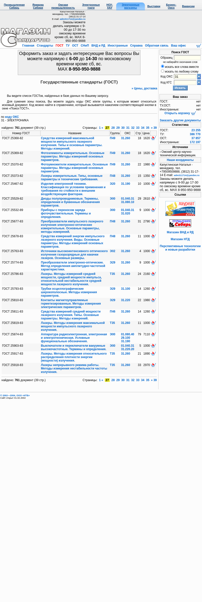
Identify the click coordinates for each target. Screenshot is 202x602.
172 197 (195, 142)
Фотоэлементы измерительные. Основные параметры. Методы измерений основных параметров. (73, 156)
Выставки (153, 6)
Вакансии (188, 6)
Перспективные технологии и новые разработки (180, 247)
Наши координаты (180, 160)
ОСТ (75, 45)
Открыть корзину (180, 113)
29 (117, 128)
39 (155, 128)
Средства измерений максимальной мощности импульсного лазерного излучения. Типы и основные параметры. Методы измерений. (71, 143)
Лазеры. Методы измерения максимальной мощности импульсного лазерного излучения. (73, 326)
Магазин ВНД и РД (180, 232)
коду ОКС (12, 117)
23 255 (196, 130)
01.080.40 (127, 334)
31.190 (125, 183)
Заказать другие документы (180, 120)
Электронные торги (91, 6)
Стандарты (45, 45)
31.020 (125, 213)
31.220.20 (127, 349)
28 (113, 128)
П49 (112, 138)
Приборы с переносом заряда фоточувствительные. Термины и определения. (66, 213)
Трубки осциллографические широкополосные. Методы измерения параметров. (69, 292)
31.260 (125, 138)
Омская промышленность (63, 6)
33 (137, 128)
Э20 (112, 183)
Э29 (112, 262)
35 (147, 128)
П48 (112, 176)
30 (122, 128)
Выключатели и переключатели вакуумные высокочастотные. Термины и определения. (74, 347)
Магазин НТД (180, 239)
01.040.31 (127, 198)
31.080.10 (127, 202)
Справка (136, 45)
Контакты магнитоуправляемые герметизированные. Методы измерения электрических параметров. (71, 303)
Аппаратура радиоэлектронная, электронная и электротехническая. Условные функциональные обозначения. (74, 338)
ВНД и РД (98, 45)
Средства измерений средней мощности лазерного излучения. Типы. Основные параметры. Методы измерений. (71, 315)
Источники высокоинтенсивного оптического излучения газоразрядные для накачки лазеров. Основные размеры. (74, 254)
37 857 (196, 138)
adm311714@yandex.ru (72, 19)
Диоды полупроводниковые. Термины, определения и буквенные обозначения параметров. (70, 202)
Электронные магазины (130, 6)
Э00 (112, 198)
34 (142, 128)
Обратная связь (156, 45)
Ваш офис (178, 45)
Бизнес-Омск (171, 6)
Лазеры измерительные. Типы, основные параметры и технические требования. (72, 177)
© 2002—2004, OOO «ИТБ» (15, 395)
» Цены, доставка (144, 88)
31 (127, 128)
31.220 (125, 300)
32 (132, 128)
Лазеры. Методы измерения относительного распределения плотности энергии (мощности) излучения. (74, 357)
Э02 (112, 251)
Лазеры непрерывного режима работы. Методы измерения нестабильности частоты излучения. (74, 368)
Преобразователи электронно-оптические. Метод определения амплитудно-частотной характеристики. (73, 266)
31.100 (125, 288)
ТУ (67, 45)
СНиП (85, 45)
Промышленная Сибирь (14, 6)
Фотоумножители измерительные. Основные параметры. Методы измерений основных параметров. (74, 168)
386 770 (195, 134)
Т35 (112, 274)
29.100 (125, 338)
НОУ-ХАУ (110, 6)
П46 (112, 311)
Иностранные (118, 45)
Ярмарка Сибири (38, 6)
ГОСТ (59, 45)
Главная (28, 45)
